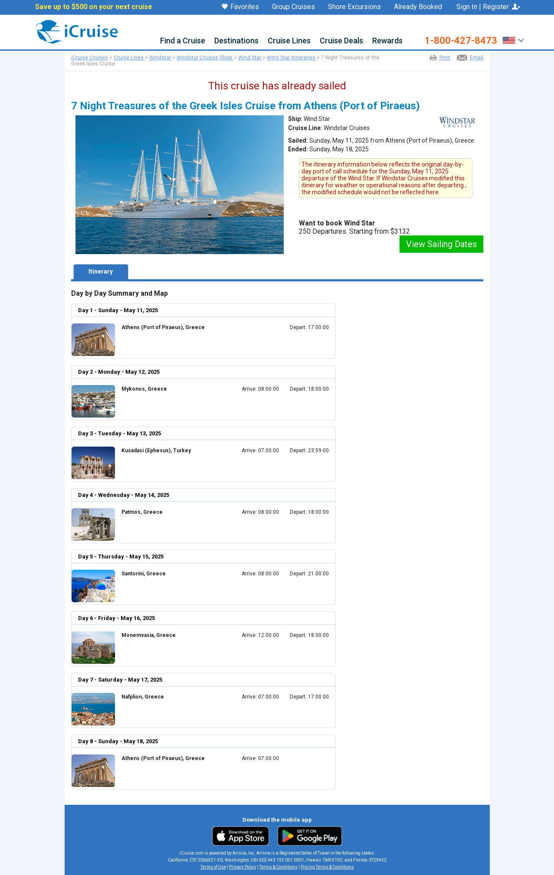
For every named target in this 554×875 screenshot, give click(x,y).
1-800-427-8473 (461, 41)
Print (444, 58)
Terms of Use (213, 867)
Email (476, 58)
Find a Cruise (182, 41)
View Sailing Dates (441, 244)
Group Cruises (293, 6)
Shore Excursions (354, 6)
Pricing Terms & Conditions (327, 867)
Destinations (236, 41)
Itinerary (101, 271)
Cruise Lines (289, 41)
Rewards (387, 41)
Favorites (240, 7)
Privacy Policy (242, 867)
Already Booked (418, 6)
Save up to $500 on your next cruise (93, 6)
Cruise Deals (341, 41)
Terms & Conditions (278, 867)
